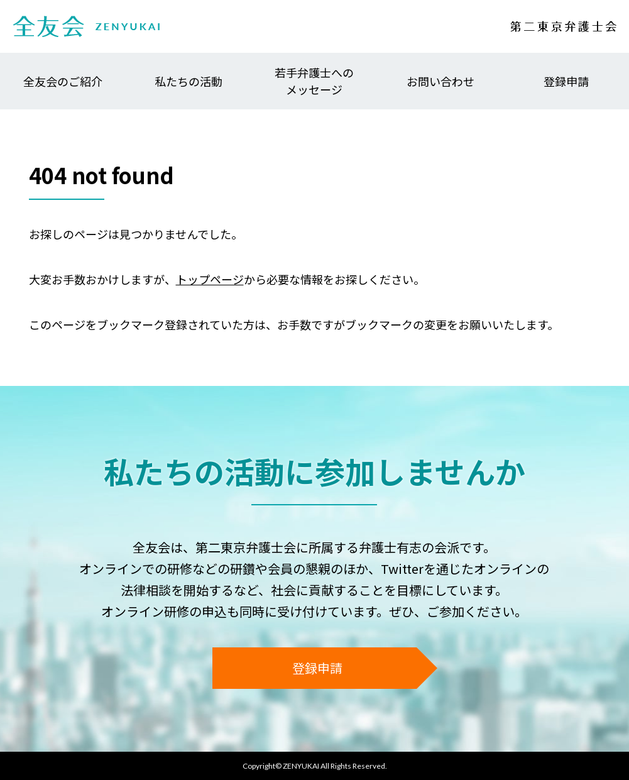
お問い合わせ (440, 81)
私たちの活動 (188, 81)
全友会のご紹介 (62, 81)
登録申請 (566, 81)
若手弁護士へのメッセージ (314, 80)
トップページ (210, 279)
